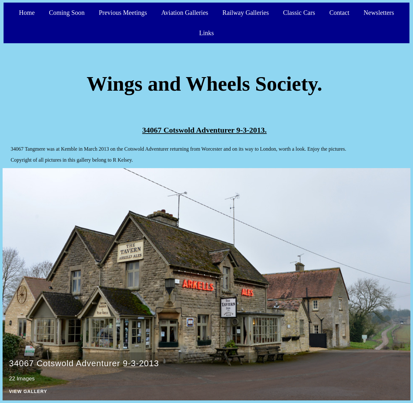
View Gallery (28, 391)
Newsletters (379, 12)
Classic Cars (299, 12)
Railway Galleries (245, 12)
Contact (339, 12)
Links (206, 32)
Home (27, 12)
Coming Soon (67, 12)
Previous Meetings (123, 12)
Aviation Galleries (184, 12)
